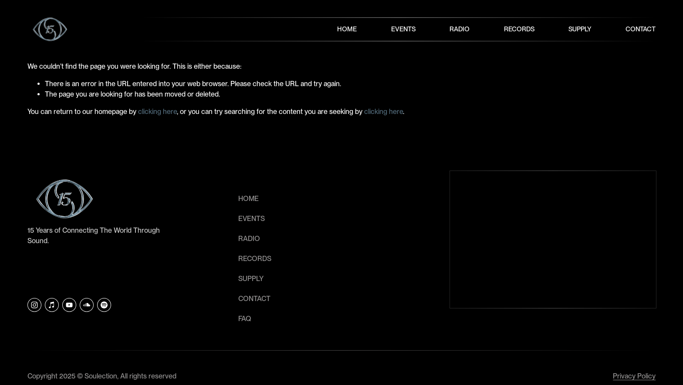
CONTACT (254, 299)
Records (519, 29)
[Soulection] (104, 305)
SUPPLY (251, 279)
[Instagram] (34, 305)
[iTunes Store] (52, 305)
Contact (641, 29)
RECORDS (254, 258)
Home (347, 29)
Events (403, 29)
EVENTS (251, 218)
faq (244, 319)
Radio (460, 29)
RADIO (249, 238)
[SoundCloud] (87, 305)
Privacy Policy (634, 376)
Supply (580, 29)
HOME (248, 198)
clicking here (157, 111)
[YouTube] (69, 305)
